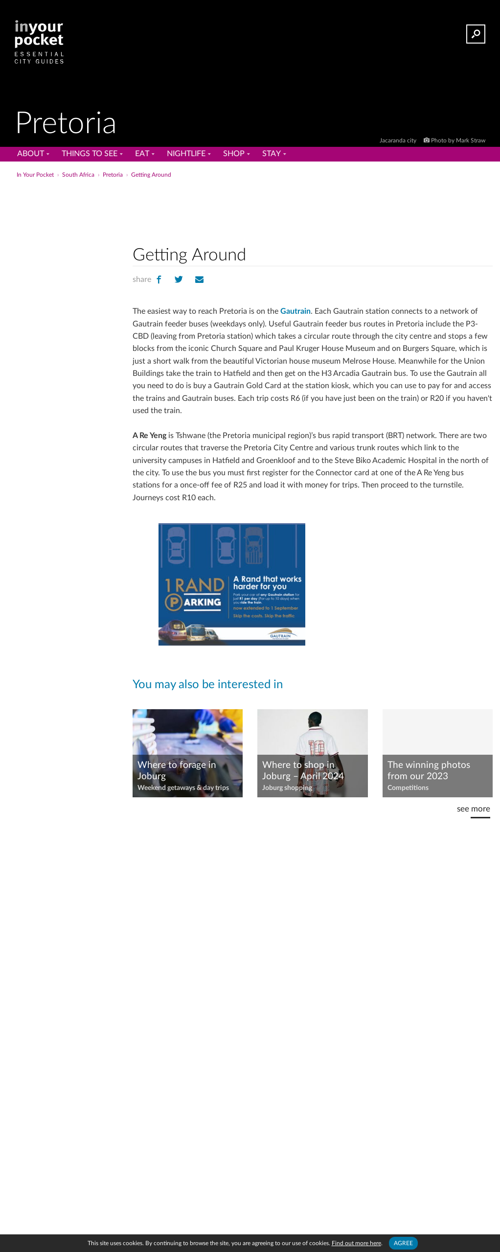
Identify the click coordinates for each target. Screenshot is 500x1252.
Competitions (408, 788)
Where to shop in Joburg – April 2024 (303, 771)
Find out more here (356, 1243)
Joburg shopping (287, 788)
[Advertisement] (249, 202)
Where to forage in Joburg (176, 771)
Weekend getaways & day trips (183, 788)
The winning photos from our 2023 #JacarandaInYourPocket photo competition (436, 771)
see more (473, 809)
